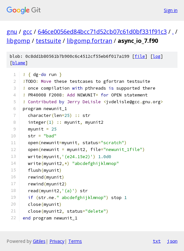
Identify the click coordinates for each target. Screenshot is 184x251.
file (140, 56)
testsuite (48, 40)
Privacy (56, 241)
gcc (27, 31)
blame (18, 63)
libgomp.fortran (89, 40)
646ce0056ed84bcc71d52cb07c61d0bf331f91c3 (102, 31)
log (157, 56)
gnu (12, 31)
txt (157, 241)
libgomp (18, 40)
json (172, 241)
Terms (75, 241)
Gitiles (39, 241)
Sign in (170, 10)
